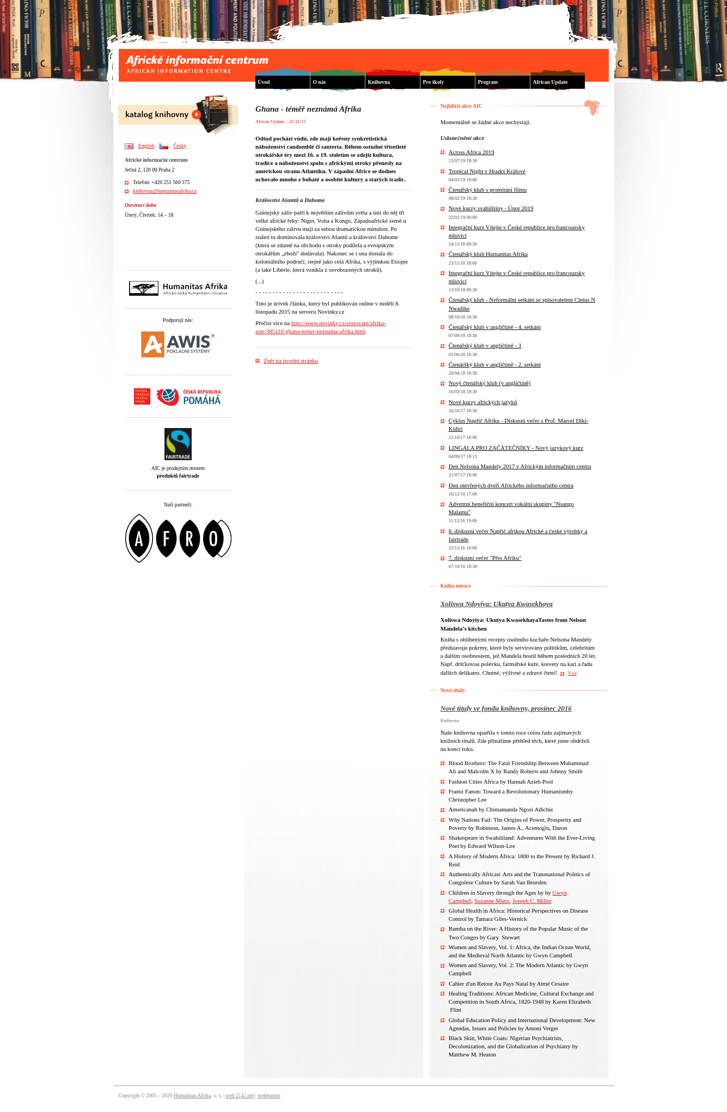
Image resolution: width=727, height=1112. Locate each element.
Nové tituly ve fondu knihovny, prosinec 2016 (506, 708)
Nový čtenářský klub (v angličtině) (490, 383)
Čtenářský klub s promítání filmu (488, 189)
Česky (179, 146)
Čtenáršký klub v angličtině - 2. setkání (495, 364)
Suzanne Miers (491, 900)
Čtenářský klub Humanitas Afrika (488, 253)
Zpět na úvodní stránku (291, 360)
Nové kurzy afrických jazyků (483, 402)
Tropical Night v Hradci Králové (487, 171)
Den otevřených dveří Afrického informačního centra (511, 485)
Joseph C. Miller (532, 900)
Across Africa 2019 (471, 152)
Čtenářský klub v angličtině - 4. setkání (495, 326)
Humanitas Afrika (192, 1095)
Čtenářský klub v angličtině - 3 (485, 345)
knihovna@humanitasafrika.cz (165, 191)
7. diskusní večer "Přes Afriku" (485, 557)
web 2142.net (240, 1095)
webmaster (269, 1095)
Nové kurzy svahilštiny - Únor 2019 (491, 208)
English (146, 146)
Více (572, 673)
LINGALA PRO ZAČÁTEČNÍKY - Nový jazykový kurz (516, 447)
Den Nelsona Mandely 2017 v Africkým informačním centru (520, 466)
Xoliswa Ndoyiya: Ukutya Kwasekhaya (497, 604)
